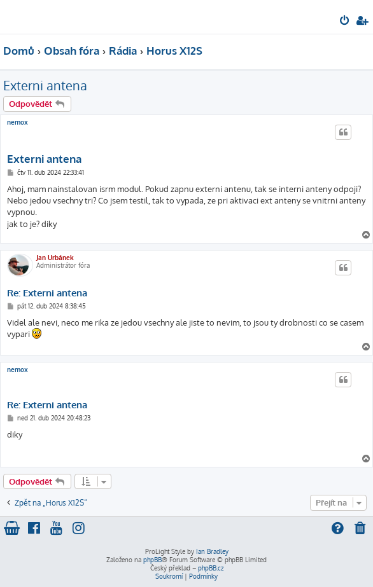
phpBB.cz (210, 568)
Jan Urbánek (55, 257)
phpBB (152, 559)
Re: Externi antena (47, 293)
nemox (17, 122)
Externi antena (45, 85)
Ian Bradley (212, 551)
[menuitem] (345, 21)
